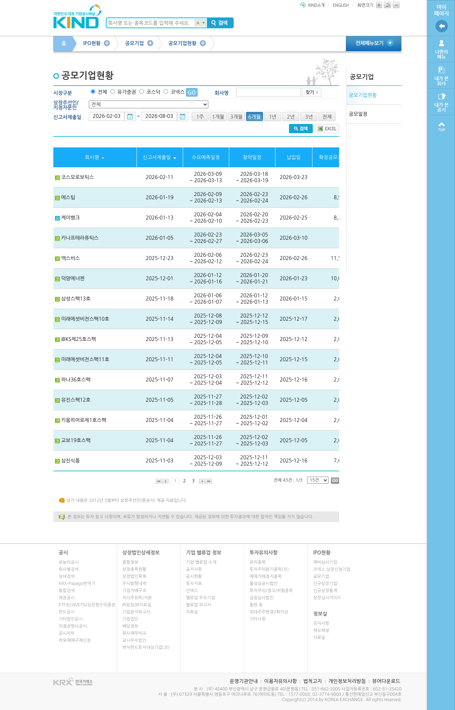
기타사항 (258, 619)
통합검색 (67, 591)
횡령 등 (256, 605)
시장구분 (62, 93)
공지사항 (194, 569)
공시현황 (194, 576)
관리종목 (258, 562)
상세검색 (67, 576)
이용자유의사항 (280, 681)
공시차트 (67, 633)
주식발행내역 (134, 583)
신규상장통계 (325, 591)
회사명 (222, 93)
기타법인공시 (71, 619)
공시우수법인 (134, 640)
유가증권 (126, 92)
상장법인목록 (134, 576)
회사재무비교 (134, 633)
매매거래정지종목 (266, 576)
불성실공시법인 (264, 583)
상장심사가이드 (327, 598)
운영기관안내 (244, 681)
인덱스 (192, 591)
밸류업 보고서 (198, 605)
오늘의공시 (69, 562)
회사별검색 (69, 569)
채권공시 (67, 598)
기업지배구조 (134, 591)
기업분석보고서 (136, 612)
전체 (102, 92)
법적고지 (312, 681)
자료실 (192, 612)
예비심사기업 (325, 562)
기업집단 (130, 619)
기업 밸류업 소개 (201, 562)
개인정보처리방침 (347, 681)
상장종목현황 (134, 569)
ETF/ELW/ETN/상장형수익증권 (87, 605)
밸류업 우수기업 (200, 598)
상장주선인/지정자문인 (66, 105)
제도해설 (321, 630)
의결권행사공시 (73, 626)
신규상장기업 (325, 583)
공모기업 (134, 43)
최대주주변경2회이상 (269, 612)
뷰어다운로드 (386, 681)
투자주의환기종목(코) (269, 569)
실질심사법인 (262, 598)
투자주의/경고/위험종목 (271, 591)
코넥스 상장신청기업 (331, 569)
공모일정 (358, 114)
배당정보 (130, 626)
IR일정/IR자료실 (136, 605)
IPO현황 (92, 43)
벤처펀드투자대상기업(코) (146, 647)
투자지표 (194, 583)
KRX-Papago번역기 (77, 583)
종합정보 (130, 562)
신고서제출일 (67, 117)
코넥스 (177, 92)
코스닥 (153, 92)
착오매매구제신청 (75, 640)
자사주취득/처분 (137, 598)
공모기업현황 (182, 43)
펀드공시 (67, 612)
